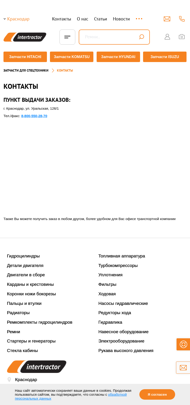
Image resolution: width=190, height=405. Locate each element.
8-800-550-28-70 (34, 114)
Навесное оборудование (123, 330)
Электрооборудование (121, 339)
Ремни (13, 330)
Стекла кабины (22, 348)
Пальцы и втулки (24, 301)
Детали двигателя (25, 263)
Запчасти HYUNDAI (118, 57)
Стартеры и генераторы (31, 339)
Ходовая (107, 292)
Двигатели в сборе (26, 273)
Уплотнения (110, 273)
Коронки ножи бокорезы (31, 292)
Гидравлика (110, 320)
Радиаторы (18, 311)
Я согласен (157, 394)
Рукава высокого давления (126, 348)
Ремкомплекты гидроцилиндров (39, 320)
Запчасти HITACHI (24, 57)
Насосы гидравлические (123, 301)
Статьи (100, 19)
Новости (121, 19)
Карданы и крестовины (30, 282)
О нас (82, 19)
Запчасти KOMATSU (71, 57)
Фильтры (107, 282)
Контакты (61, 19)
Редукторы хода (114, 311)
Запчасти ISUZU (165, 57)
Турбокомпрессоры (118, 263)
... (139, 16)
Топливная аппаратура (121, 254)
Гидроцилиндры (23, 254)
